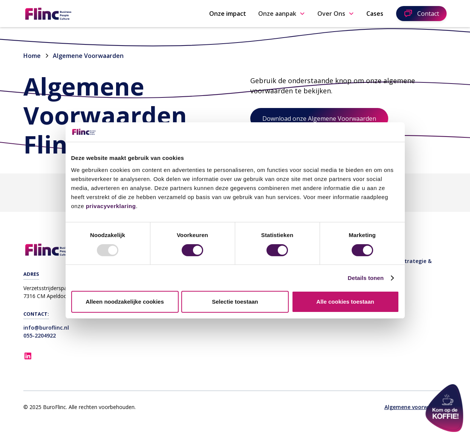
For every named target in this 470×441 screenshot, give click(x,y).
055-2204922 (39, 335)
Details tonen (366, 278)
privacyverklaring (111, 206)
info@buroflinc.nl (46, 327)
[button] (281, 13)
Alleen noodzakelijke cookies (125, 301)
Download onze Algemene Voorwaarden (319, 118)
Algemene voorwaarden (415, 407)
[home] (72, 13)
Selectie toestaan (235, 301)
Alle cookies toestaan (345, 301)
